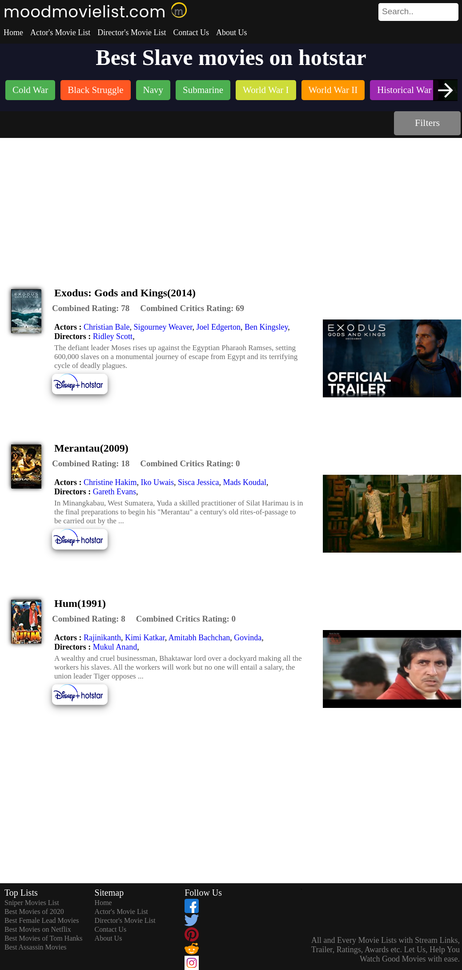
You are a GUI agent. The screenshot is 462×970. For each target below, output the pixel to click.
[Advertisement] (231, 204)
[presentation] (445, 90)
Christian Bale (106, 327)
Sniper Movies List (31, 902)
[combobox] (398, 11)
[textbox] (398, 11)
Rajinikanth (102, 637)
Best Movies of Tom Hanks (43, 938)
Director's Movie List (131, 32)
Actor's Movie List (60, 32)
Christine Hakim (110, 482)
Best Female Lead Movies (41, 920)
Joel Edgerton (218, 327)
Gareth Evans (114, 491)
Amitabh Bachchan (199, 637)
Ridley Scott (113, 336)
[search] (418, 12)
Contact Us (191, 32)
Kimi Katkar (145, 637)
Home (13, 32)
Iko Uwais (157, 482)
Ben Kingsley (266, 327)
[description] (90, 308)
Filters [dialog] (427, 122)
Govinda (247, 637)
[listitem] (30, 91)
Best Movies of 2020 (34, 911)
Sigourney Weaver (162, 327)
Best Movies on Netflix (37, 929)
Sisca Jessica (198, 482)
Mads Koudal (244, 482)
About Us (231, 32)
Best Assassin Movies (35, 947)
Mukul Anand (115, 647)
